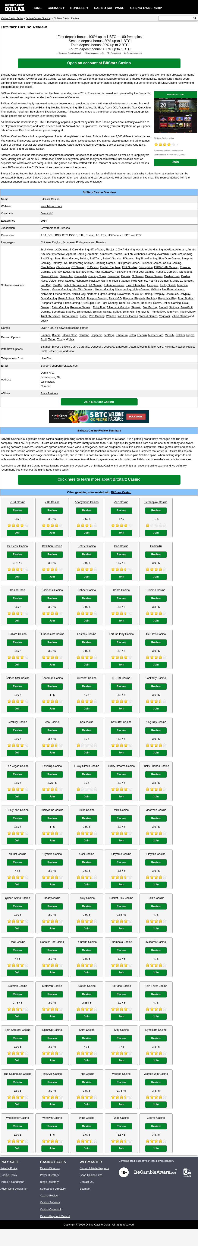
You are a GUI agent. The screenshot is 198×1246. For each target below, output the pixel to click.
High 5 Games (121, 280)
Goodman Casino (52, 678)
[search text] (176, 18)
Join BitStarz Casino (99, 402)
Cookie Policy (8, 1175)
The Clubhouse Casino (17, 1073)
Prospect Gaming (51, 302)
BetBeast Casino (17, 546)
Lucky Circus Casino (86, 766)
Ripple (190, 335)
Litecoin (142, 335)
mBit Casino (121, 810)
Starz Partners (49, 393)
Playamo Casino (121, 854)
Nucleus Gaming (142, 293)
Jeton (132, 335)
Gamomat (113, 276)
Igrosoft (189, 280)
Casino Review (49, 1195)
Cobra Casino (121, 590)
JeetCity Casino (17, 722)
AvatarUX (163, 254)
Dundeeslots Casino (52, 634)
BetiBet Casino (87, 546)
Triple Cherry (187, 311)
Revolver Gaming (80, 307)
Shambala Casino (121, 941)
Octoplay (159, 293)
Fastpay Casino (86, 634)
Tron (60, 339)
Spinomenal (83, 311)
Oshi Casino (86, 854)
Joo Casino (52, 722)
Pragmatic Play (167, 298)
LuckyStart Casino (17, 810)
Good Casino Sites (91, 1175)
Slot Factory (150, 307)
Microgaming (123, 289)
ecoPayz (109, 335)
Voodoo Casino (121, 1073)
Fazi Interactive (104, 271)
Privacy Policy (9, 1168)
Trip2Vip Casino (52, 1073)
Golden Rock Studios (61, 280)
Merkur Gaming (104, 289)
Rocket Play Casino (121, 897)
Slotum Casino (86, 985)
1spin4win (47, 249)
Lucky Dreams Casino (121, 766)
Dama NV (46, 213)
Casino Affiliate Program (94, 1168)
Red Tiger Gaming (106, 302)
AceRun (169, 249)
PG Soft (80, 298)
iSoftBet (57, 285)
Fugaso (160, 271)
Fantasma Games (82, 271)
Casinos (55, 8)
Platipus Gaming (97, 298)
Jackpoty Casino (156, 678)
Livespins (152, 285)
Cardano (84, 335)
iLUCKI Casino (121, 678)
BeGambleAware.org (133, 53)
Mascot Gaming (61, 289)
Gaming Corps (97, 276)
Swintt (145, 311)
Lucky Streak (168, 285)
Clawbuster (63, 267)
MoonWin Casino (155, 810)
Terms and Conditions (68, 53)
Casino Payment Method (55, 1216)
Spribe (117, 311)
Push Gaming (71, 302)
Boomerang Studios (81, 263)
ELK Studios (129, 267)
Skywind (136, 307)
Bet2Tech (95, 258)
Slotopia (174, 307)
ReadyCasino (52, 897)
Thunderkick (157, 311)
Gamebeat (185, 271)
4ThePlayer (97, 249)
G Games (138, 276)
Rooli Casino (17, 941)
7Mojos (110, 249)
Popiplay (152, 298)
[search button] (195, 18)
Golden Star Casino (17, 678)
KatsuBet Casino (121, 722)
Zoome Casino (156, 1117)
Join (175, 162)
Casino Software (109, 8)
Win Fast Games (127, 316)
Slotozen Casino (52, 985)
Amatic (191, 249)
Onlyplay (185, 293)
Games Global (49, 276)
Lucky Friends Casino (156, 766)
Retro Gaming (60, 307)
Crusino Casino (156, 590)
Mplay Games (140, 289)
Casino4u (156, 546)
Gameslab (80, 276)
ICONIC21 (176, 280)
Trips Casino (86, 1073)
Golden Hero (172, 276)
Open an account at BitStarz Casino (99, 63)
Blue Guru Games (169, 258)
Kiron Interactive (135, 285)
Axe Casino (121, 502)
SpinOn (97, 311)
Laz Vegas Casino (17, 766)
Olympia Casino (52, 854)
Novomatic (123, 293)
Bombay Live (59, 263)
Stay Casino (121, 1029)
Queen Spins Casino (17, 897)
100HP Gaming (125, 249)
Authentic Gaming (145, 254)
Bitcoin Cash (69, 335)
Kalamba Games (114, 285)
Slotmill (163, 307)
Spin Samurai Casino (17, 1029)
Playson (128, 298)
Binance (45, 335)
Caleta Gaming (172, 263)
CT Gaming (78, 267)
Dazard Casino (18, 634)
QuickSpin (87, 302)
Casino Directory (50, 1168)
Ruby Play (99, 307)
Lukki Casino (86, 810)
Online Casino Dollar (98, 1224)
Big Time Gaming (146, 258)
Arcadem (92, 254)
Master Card (155, 335)
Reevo (157, 302)
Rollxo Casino (156, 897)
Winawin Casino (52, 1117)
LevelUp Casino (52, 766)
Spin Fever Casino (156, 985)
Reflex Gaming (172, 302)
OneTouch (172, 293)
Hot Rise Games (159, 280)
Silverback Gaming (118, 307)
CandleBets (48, 267)
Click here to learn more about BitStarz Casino (98, 479)
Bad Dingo (47, 258)
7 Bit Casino (52, 502)
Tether (52, 339)
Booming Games (105, 263)
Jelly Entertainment (75, 285)
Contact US (87, 1181)
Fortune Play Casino (121, 634)
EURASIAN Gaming (166, 267)
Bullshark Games (151, 263)
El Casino (92, 267)
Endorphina (146, 267)
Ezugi (66, 271)
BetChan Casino (52, 546)
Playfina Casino (156, 854)
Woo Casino (121, 1117)
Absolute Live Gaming (149, 249)
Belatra (84, 258)
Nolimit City (78, 293)
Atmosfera (106, 254)
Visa (71, 339)
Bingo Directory (49, 1181)
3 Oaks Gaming (79, 249)
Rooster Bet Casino (52, 941)
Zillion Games (180, 316)
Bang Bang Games (66, 258)
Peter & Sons (66, 298)
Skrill (44, 339)
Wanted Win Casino (156, 1073)
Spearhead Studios (63, 311)
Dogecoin (96, 335)
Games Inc (66, 276)
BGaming (128, 258)
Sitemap (85, 1188)
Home (37, 8)
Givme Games (154, 276)
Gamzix (125, 276)
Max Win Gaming (82, 289)
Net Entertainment (173, 289)
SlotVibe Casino (121, 985)
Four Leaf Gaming (143, 271)
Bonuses (77, 8)
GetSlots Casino (156, 634)
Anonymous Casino (87, 502)
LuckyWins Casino (52, 810)
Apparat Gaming (76, 254)
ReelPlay (146, 302)
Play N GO (115, 298)
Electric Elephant (110, 267)
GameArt (172, 271)
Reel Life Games (129, 302)
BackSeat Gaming (181, 254)
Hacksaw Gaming (100, 280)
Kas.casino (87, 722)
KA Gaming (96, 285)
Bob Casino (121, 546)
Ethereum (122, 335)
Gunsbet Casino (87, 678)
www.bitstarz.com (175, 94)
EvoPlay (57, 271)
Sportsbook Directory (52, 1188)
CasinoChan (17, 590)
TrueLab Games (50, 316)
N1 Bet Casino (17, 854)
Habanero (82, 280)
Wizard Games (148, 316)
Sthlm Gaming (131, 311)
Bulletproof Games (127, 263)
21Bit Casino (17, 502)
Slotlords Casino (156, 941)
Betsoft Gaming (112, 258)
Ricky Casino (87, 897)
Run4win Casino (87, 941)
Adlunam (180, 249)
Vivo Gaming (97, 316)
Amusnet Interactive (53, 254)
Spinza (107, 311)
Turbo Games (70, 316)
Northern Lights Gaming (101, 293)
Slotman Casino (17, 985)
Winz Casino (86, 1117)
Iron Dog (46, 285)
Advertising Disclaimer (14, 1188)
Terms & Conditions (12, 1181)
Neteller (180, 335)
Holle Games (139, 280)
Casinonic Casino (52, 590)
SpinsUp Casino (52, 1029)
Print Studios (186, 298)
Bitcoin (56, 335)
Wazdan (111, 316)
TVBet (84, 316)
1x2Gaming (61, 249)
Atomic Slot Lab (123, 254)
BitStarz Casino (121, 492)
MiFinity (169, 335)
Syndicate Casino (156, 1029)
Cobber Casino (87, 590)
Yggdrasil (164, 316)
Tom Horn (172, 311)
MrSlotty (156, 289)
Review (17, 510)
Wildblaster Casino (17, 1117)
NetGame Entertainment (55, 293)
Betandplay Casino (155, 502)
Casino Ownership (146, 8)
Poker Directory (49, 1175)
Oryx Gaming (49, 298)
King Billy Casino (156, 722)
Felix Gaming (123, 271)
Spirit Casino (87, 1029)
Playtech (139, 298)
